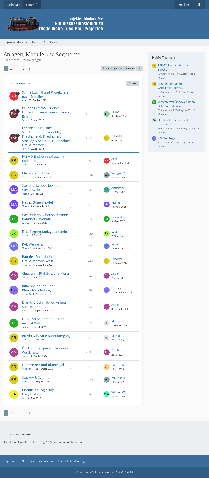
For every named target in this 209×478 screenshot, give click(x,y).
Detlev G (26, 293)
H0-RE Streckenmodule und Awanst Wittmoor (43, 321)
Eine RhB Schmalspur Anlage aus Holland (44, 304)
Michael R (117, 321)
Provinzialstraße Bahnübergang (46, 335)
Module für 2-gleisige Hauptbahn (38, 392)
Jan (23, 398)
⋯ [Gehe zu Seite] (16, 68)
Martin (25, 193)
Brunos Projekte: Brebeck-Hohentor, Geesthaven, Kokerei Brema (46, 112)
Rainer (25, 120)
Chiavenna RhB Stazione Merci (45, 273)
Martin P (26, 248)
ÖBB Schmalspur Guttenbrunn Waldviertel (45, 350)
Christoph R (118, 365)
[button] (139, 68)
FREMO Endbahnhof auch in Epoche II (43, 158)
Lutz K (25, 235)
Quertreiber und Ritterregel (43, 365)
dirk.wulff (26, 222)
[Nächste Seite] (29, 68)
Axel (24, 100)
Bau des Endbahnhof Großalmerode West (38, 258)
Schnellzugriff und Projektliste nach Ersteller (45, 94)
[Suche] (198, 4)
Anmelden (183, 4)
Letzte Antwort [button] (24, 83)
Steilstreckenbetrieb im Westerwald (40, 187)
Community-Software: (104, 472)
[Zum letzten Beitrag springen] (107, 114)
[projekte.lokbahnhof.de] (104, 24)
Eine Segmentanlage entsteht (44, 231)
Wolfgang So (119, 173)
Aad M (25, 277)
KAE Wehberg (32, 244)
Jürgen (115, 244)
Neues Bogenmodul (37, 202)
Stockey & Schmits (36, 377)
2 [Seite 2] (11, 68)
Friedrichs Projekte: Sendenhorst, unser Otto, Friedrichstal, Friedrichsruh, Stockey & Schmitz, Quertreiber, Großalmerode (46, 136)
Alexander (117, 188)
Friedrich (117, 136)
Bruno (115, 112)
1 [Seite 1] (6, 68)
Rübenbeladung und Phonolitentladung (37, 288)
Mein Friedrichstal (36, 173)
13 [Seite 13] (23, 68)
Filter (132, 83)
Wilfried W (118, 392)
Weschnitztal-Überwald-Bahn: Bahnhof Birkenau (45, 217)
